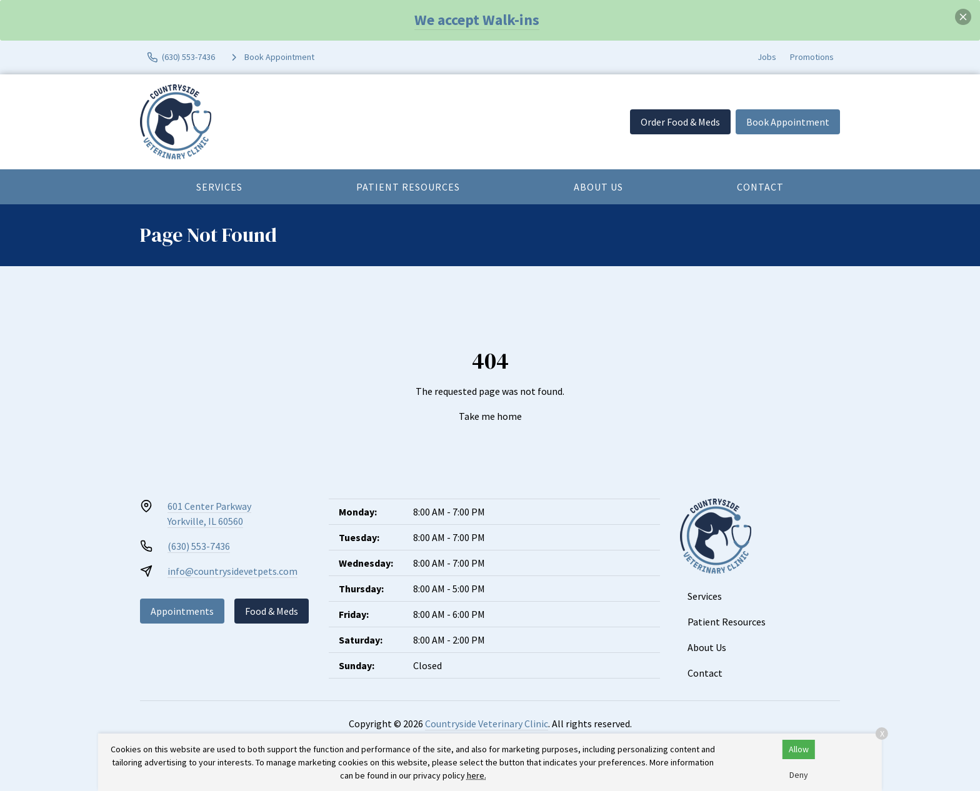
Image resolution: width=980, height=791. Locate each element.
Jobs (767, 56)
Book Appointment (787, 122)
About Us (598, 187)
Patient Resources (408, 187)
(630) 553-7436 (199, 546)
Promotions (812, 56)
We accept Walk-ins (476, 19)
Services (219, 187)
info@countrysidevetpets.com (233, 571)
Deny (798, 774)
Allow (799, 749)
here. (476, 775)
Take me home (490, 416)
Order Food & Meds (680, 122)
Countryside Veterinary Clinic (486, 723)
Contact (760, 187)
